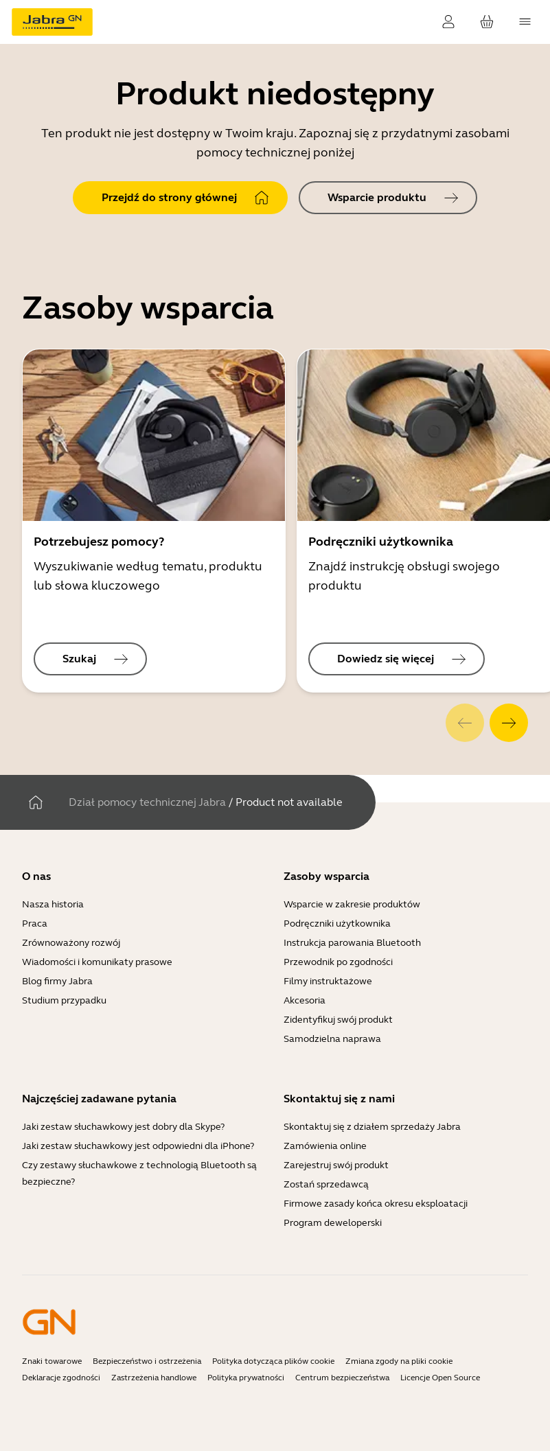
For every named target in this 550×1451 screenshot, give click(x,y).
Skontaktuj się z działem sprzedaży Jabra (372, 1127)
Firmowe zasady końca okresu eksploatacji (376, 1203)
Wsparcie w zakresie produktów (352, 904)
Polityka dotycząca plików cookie (273, 1361)
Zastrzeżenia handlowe (153, 1377)
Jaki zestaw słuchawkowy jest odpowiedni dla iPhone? (138, 1146)
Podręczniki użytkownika (337, 923)
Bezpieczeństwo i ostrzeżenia (147, 1361)
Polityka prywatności (245, 1377)
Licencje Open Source (440, 1377)
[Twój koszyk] (486, 21)
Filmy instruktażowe (328, 981)
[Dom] (35, 802)
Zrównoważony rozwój (71, 943)
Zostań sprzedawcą (326, 1184)
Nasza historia (53, 904)
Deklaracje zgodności (61, 1377)
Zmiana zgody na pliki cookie (398, 1361)
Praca (34, 923)
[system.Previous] (465, 723)
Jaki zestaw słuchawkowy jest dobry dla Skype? (123, 1127)
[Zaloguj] (448, 21)
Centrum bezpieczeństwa (342, 1377)
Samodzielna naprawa (332, 1039)
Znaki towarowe (52, 1361)
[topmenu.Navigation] (525, 21)
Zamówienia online (325, 1146)
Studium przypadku (64, 1000)
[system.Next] (509, 723)
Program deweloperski (333, 1223)
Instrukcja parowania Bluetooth (352, 943)
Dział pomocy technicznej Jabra (147, 802)
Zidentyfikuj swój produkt (338, 1019)
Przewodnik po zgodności (338, 962)
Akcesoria (304, 1000)
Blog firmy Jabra (57, 981)
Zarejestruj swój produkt (336, 1165)
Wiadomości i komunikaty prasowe (97, 962)
